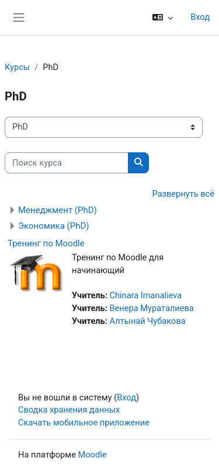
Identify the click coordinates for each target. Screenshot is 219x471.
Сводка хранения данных (69, 409)
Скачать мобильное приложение (84, 422)
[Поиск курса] (66, 162)
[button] (162, 17)
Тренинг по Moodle (46, 243)
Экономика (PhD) (53, 226)
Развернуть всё (183, 194)
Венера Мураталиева (151, 308)
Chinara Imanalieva (145, 295)
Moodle (92, 454)
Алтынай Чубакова (147, 321)
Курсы (17, 67)
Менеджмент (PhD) (57, 210)
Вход (200, 17)
